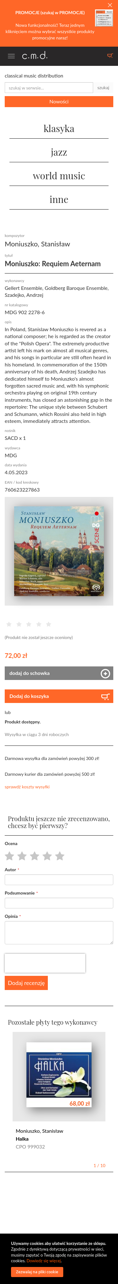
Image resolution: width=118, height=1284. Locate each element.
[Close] (110, 5)
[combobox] (49, 87)
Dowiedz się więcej (43, 1260)
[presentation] (45, 963)
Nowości (59, 101)
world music (59, 175)
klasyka (58, 128)
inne (59, 199)
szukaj (103, 87)
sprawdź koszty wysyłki (27, 786)
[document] (60, 1258)
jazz (59, 152)
